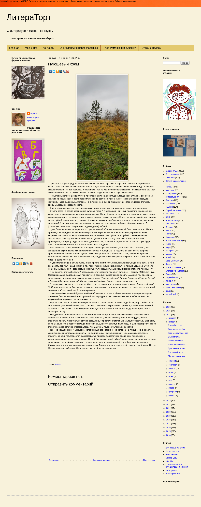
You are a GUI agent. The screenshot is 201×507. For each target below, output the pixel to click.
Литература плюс (173, 197)
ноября (172, 322)
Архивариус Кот (173, 474)
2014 (168, 435)
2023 (168, 400)
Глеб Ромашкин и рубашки (119, 47)
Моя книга (31, 47)
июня (171, 376)
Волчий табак (174, 337)
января (172, 396)
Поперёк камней (175, 340)
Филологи (170, 237)
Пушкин (169, 207)
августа (172, 369)
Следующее (54, 460)
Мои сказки (171, 284)
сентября (173, 365)
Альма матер (172, 220)
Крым (168, 291)
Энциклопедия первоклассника (79, 47)
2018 (168, 420)
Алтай (168, 257)
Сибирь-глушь (172, 171)
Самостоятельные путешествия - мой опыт (177, 465)
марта (172, 388)
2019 (168, 416)
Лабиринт (170, 250)
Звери (168, 230)
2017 (168, 424)
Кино (168, 217)
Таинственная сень (177, 344)
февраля (173, 392)
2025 (168, 311)
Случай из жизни (173, 210)
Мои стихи (170, 224)
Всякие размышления (176, 181)
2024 (168, 315)
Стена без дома (175, 325)
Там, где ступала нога (178, 333)
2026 (168, 307)
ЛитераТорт (29, 17)
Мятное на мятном (176, 356)
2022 (168, 404)
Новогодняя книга (174, 240)
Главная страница (101, 460)
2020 (168, 412)
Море (168, 247)
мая (171, 380)
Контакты (48, 47)
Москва (169, 254)
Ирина (33, 113)
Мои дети (170, 190)
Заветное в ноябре (176, 329)
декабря (173, 318)
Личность (170, 214)
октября (172, 361)
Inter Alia (169, 461)
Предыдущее (149, 460)
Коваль (169, 264)
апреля (172, 384)
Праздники (170, 203)
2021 (168, 408)
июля (171, 372)
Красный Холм (172, 261)
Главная (14, 47)
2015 (168, 431)
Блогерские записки (175, 271)
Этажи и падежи (151, 47)
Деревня (169, 227)
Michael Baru (171, 458)
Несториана (171, 470)
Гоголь (169, 274)
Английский (171, 294)
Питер (168, 244)
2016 (168, 427)
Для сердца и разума (175, 448)
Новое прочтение (173, 267)
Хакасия (169, 281)
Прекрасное (171, 193)
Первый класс (172, 277)
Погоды (169, 187)
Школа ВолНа (172, 454)
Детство (169, 200)
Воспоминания (172, 174)
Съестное (170, 178)
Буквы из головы (173, 288)
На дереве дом (172, 451)
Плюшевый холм (176, 352)
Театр (168, 234)
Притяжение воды (176, 348)
